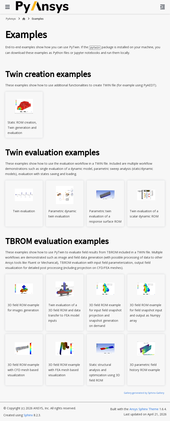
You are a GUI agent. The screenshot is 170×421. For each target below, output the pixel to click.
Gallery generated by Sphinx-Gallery (144, 392)
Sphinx (28, 415)
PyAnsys (11, 19)
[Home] (23, 18)
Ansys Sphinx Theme (144, 409)
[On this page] (163, 7)
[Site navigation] (7, 7)
